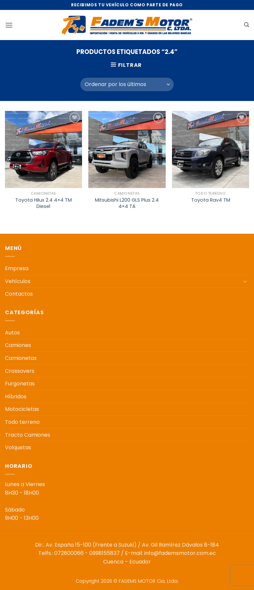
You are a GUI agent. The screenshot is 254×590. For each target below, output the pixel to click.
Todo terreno (22, 422)
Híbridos (15, 396)
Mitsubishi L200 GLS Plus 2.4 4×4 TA (127, 203)
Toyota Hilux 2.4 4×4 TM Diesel (43, 203)
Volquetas (18, 447)
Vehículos (17, 281)
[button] (9, 25)
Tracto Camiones (27, 435)
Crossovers (19, 371)
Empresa (16, 268)
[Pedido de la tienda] (126, 84)
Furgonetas (20, 383)
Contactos (19, 294)
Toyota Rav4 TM (210, 200)
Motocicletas (22, 409)
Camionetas (21, 358)
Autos (12, 332)
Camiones (18, 345)
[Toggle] (245, 281)
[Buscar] (246, 25)
